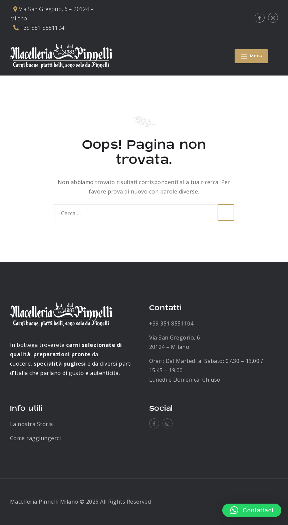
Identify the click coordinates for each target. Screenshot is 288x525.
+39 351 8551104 (171, 323)
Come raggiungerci (35, 438)
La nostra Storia (31, 424)
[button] (251, 510)
